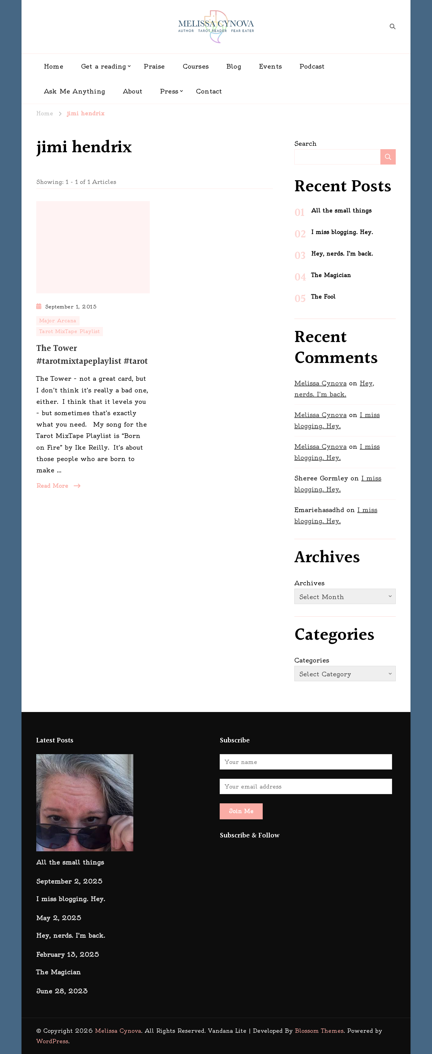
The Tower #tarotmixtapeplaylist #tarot (92, 355)
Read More (52, 485)
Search (305, 143)
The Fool (323, 296)
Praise (154, 66)
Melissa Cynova (320, 383)
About (132, 91)
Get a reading (103, 66)
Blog (233, 66)
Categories (311, 660)
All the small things (341, 210)
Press (169, 91)
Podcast (312, 66)
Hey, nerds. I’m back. (342, 253)
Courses (196, 66)
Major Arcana (58, 321)
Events (270, 66)
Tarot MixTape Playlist (69, 331)
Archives (309, 583)
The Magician (331, 275)
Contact (209, 91)
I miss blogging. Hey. (342, 232)
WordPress (52, 1041)
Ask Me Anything (74, 91)
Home (53, 66)
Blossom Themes (319, 1030)
